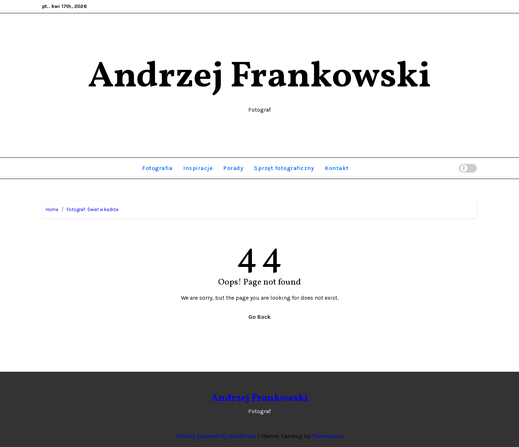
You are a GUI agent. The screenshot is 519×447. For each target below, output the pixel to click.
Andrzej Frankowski (259, 77)
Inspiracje (198, 168)
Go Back (259, 316)
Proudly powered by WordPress (216, 436)
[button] (452, 168)
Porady (233, 168)
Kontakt (337, 168)
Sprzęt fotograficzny (284, 168)
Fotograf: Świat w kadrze (93, 209)
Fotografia (157, 168)
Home (52, 209)
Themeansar (327, 436)
